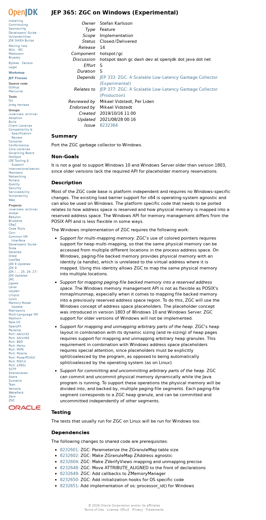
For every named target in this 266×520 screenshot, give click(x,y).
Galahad (15, 252)
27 (34, 271)
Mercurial (16, 91)
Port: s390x (17, 365)
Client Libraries (20, 125)
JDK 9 (13, 267)
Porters (14, 180)
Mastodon (16, 53)
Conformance (19, 145)
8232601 (69, 449)
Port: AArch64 (19, 338)
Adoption (15, 118)
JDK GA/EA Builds (21, 40)
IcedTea (14, 259)
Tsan (12, 384)
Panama (15, 330)
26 (28, 271)
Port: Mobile (18, 353)
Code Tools (17, 228)
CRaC (12, 224)
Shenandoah (18, 373)
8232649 (69, 473)
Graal (13, 256)
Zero (12, 396)
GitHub (14, 87)
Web (12, 200)
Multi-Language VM (23, 314)
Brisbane (15, 221)
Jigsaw (13, 283)
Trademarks (155, 509)
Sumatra (15, 380)
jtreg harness (19, 104)
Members (16, 172)
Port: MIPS (16, 349)
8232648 (69, 467)
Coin (12, 232)
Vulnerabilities (20, 36)
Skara (13, 377)
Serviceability (19, 192)
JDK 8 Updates (19, 264)
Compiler (15, 141)
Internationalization (24, 168)
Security (15, 188)
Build (12, 121)
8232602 (69, 455)
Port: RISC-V (17, 361)
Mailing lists (18, 46)
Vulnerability (18, 195)
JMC (11, 279)
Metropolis (17, 310)
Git (11, 100)
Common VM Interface (18, 238)
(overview (16, 114)
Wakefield (16, 392)
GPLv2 (124, 509)
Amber (14, 213)
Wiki (12, 49)
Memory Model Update (20, 304)
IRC (20, 49)
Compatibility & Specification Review (20, 133)
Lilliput (14, 295)
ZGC (12, 400)
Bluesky (14, 57)
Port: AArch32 (19, 334)
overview (16, 209)
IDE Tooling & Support (19, 162)
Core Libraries (19, 149)
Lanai (13, 287)
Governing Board (21, 153)
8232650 (69, 479)
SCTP (12, 369)
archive (31, 114)
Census (27, 63)
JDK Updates (18, 275)
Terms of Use (94, 509)
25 (23, 271)
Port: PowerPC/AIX (22, 357)
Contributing (18, 24)
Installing (16, 21)
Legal (13, 67)
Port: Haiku (17, 345)
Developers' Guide (23, 32)
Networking (17, 176)
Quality (14, 184)
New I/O (14, 322)
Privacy (137, 509)
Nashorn (15, 318)
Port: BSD (16, 341)
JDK (11, 271)
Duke (12, 248)
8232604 (69, 461)
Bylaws (14, 63)
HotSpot (15, 157)
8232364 (109, 125)
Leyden (14, 291)
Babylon (15, 217)
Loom (13, 299)
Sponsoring (17, 28)
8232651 (69, 485)
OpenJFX (15, 326)
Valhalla (15, 388)
